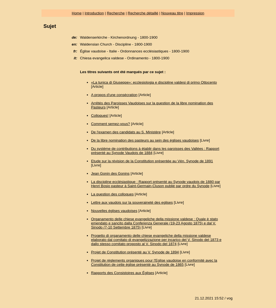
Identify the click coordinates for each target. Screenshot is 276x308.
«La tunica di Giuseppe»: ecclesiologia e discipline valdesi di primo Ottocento (154, 82)
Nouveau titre (172, 13)
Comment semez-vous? (110, 124)
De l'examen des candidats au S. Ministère (126, 132)
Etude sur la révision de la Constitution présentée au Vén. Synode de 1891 (152, 161)
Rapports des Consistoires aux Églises (122, 273)
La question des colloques (112, 194)
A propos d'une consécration (114, 95)
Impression (195, 13)
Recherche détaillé (143, 13)
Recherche (115, 13)
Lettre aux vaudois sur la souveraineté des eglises (132, 202)
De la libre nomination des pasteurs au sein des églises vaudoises (145, 140)
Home (77, 13)
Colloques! (99, 115)
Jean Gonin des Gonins (110, 173)
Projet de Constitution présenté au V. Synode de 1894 (135, 252)
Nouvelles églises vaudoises (114, 211)
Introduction (94, 13)
